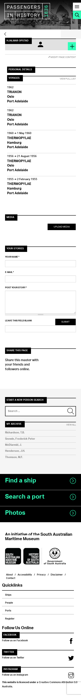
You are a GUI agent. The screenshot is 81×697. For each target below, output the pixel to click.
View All (71, 425)
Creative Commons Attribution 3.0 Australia (39, 683)
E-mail (9, 272)
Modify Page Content (62, 57)
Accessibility (25, 574)
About (9, 574)
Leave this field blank (18, 321)
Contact (10, 577)
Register (10, 618)
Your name (12, 257)
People (9, 602)
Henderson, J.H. (15, 451)
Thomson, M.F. (14, 457)
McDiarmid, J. (13, 445)
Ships (8, 594)
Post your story (16, 287)
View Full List (68, 79)
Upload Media (62, 226)
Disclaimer (57, 574)
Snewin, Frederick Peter (20, 439)
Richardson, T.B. (15, 433)
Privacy (41, 574)
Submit (65, 321)
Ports (8, 610)
